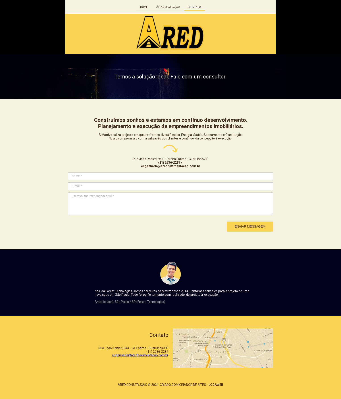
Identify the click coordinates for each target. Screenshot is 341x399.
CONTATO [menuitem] (195, 6)
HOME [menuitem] (144, 6)
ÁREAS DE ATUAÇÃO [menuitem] (168, 6)
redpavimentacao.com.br (150, 355)
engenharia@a (122, 355)
